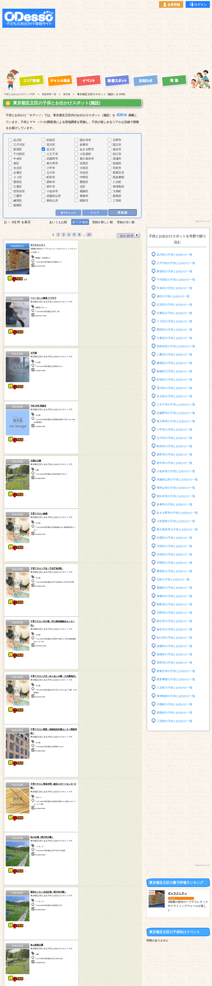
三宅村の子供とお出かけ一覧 (176, 720)
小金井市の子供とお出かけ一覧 (177, 471)
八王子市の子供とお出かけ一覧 (177, 404)
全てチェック (67, 212)
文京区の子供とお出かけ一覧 (176, 304)
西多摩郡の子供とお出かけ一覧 (177, 679)
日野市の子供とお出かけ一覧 (176, 612)
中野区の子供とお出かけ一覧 (176, 562)
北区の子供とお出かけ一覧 (174, 579)
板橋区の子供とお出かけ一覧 (176, 371)
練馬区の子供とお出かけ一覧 (176, 362)
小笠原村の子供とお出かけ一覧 (177, 521)
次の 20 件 (129, 235)
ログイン (198, 5)
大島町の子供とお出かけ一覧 (176, 704)
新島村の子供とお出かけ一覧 (176, 712)
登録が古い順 (128, 222)
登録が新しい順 (103, 222)
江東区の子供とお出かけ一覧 (176, 337)
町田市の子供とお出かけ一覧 (176, 446)
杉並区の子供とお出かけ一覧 (176, 379)
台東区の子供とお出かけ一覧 (176, 312)
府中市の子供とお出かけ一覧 (176, 462)
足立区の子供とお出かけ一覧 (176, 396)
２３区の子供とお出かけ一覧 (176, 321)
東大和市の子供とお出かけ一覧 (177, 421)
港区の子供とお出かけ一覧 (174, 296)
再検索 (122, 212)
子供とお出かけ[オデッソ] (88, 977)
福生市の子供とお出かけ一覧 (176, 629)
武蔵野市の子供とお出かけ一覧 (177, 412)
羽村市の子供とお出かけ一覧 (176, 662)
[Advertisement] (123, 38)
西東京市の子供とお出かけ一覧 (177, 670)
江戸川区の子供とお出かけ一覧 (177, 262)
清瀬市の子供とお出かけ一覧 (176, 645)
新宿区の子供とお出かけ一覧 (176, 271)
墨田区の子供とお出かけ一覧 (176, 329)
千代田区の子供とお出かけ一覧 (177, 279)
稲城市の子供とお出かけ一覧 (176, 654)
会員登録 (171, 5)
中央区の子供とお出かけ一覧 (176, 287)
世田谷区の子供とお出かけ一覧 (177, 346)
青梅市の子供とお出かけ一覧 (176, 595)
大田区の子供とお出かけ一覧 (176, 546)
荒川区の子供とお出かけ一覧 (176, 387)
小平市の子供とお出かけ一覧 (176, 429)
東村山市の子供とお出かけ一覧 (177, 487)
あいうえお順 (56, 222)
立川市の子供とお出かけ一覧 (176, 437)
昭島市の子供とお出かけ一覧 (176, 604)
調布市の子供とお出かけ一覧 (176, 454)
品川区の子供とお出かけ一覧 (176, 254)
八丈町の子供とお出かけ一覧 (176, 687)
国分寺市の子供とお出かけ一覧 (177, 496)
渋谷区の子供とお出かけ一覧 (176, 554)
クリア (94, 212)
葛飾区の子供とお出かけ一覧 (176, 587)
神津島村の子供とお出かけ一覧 (177, 695)
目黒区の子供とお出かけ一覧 (176, 537)
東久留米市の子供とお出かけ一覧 (179, 529)
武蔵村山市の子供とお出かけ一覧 (179, 479)
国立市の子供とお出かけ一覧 (176, 620)
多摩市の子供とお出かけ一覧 (176, 504)
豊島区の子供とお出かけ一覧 (176, 571)
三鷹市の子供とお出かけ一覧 (176, 354)
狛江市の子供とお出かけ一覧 (176, 637)
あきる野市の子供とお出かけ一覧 (179, 512)
